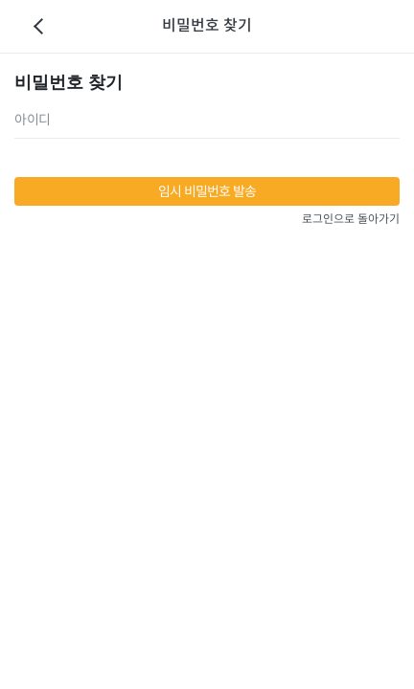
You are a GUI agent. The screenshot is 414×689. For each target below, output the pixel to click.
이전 (38, 26)
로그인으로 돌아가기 (351, 218)
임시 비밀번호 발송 (207, 191)
